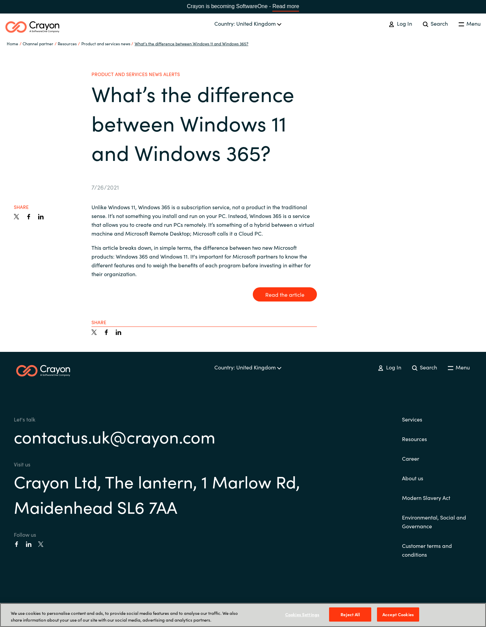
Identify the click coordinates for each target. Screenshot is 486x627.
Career (410, 458)
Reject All (350, 614)
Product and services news (105, 43)
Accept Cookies (398, 614)
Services (412, 419)
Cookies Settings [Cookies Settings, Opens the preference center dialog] (302, 614)
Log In (400, 23)
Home (12, 43)
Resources (414, 438)
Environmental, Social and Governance (434, 521)
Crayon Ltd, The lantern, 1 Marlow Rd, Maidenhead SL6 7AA (157, 494)
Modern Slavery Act (426, 497)
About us (412, 478)
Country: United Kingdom (247, 23)
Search (435, 23)
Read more (285, 6)
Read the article (284, 294)
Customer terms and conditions (427, 550)
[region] (243, 615)
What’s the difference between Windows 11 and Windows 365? (191, 43)
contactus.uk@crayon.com (114, 436)
